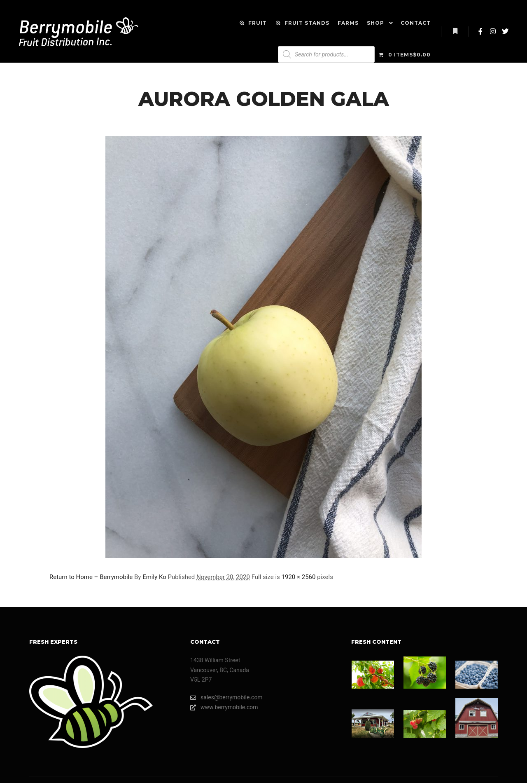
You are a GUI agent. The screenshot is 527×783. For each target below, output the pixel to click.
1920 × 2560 (299, 577)
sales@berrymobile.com (226, 697)
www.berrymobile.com (224, 707)
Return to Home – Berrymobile (91, 577)
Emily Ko (154, 577)
